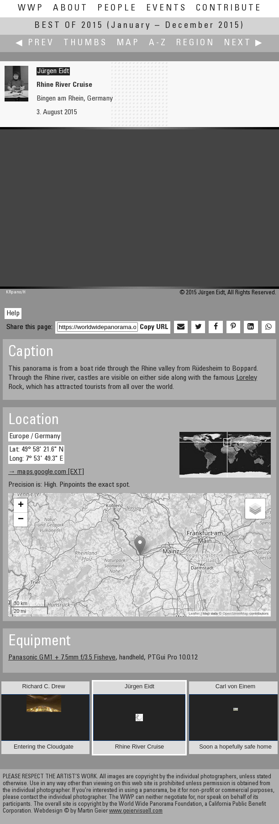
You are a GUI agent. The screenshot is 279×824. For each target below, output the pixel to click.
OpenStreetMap (235, 613)
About (70, 8)
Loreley (246, 378)
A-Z (158, 43)
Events (166, 8)
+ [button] (21, 505)
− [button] (21, 519)
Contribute (229, 8)
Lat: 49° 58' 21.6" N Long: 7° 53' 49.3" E (36, 454)
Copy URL (154, 327)
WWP (31, 8)
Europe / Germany (34, 436)
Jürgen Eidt (53, 71)
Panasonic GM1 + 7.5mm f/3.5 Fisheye (62, 657)
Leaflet (194, 613)
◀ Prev (35, 43)
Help (13, 313)
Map (128, 43)
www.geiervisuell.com (136, 811)
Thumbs (85, 43)
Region (195, 43)
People (117, 8)
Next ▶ (244, 43)
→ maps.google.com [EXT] (46, 472)
